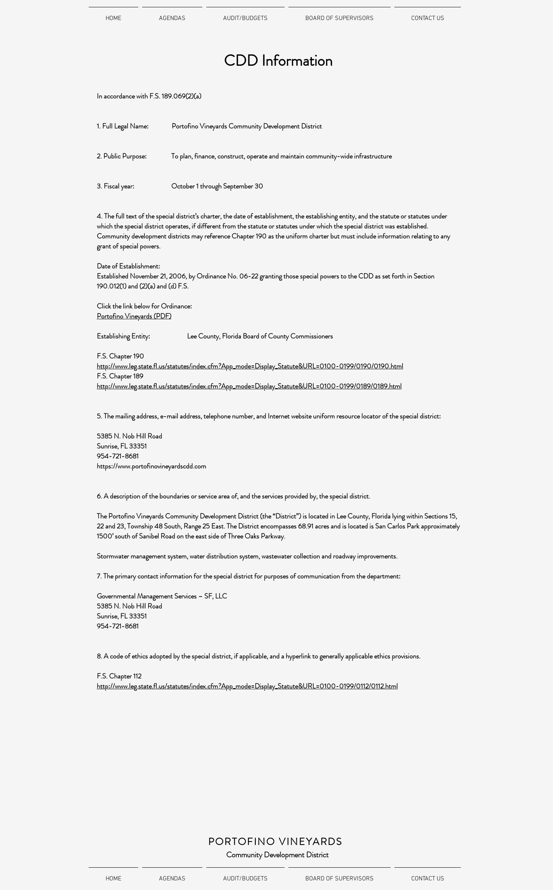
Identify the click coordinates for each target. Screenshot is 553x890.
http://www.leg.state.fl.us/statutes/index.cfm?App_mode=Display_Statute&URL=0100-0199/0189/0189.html (249, 386)
